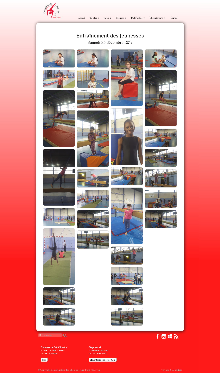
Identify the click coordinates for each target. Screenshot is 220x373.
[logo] (52, 11)
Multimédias (138, 18)
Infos (107, 18)
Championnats (158, 18)
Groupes (121, 18)
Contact (174, 18)
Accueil (81, 18)
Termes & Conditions (171, 369)
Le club (94, 18)
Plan (44, 359)
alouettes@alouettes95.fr (102, 359)
